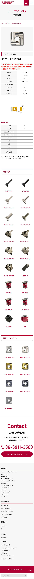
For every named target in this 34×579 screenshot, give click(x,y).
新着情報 (4, 534)
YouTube (3, 526)
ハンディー (5, 487)
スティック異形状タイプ (8, 554)
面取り (5, 474)
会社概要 (4, 541)
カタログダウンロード (6, 514)
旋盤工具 (5, 483)
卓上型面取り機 (7, 485)
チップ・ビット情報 (5, 492)
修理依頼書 (4, 517)
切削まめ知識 (4, 505)
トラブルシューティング (6, 508)
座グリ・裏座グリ (7, 478)
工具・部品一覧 (5, 494)
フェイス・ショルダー (8, 481)
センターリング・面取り (8, 472)
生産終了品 (4, 496)
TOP (30, 570)
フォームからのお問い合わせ (17, 454)
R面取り (5, 476)
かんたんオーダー (9, 549)
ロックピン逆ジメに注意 (7, 511)
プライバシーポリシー (7, 559)
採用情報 (4, 538)
